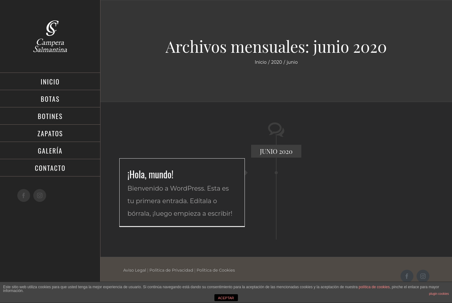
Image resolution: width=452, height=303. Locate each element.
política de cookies (374, 287)
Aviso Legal (134, 270)
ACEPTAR (226, 298)
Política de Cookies (215, 270)
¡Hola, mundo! (150, 174)
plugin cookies (439, 293)
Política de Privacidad (171, 270)
